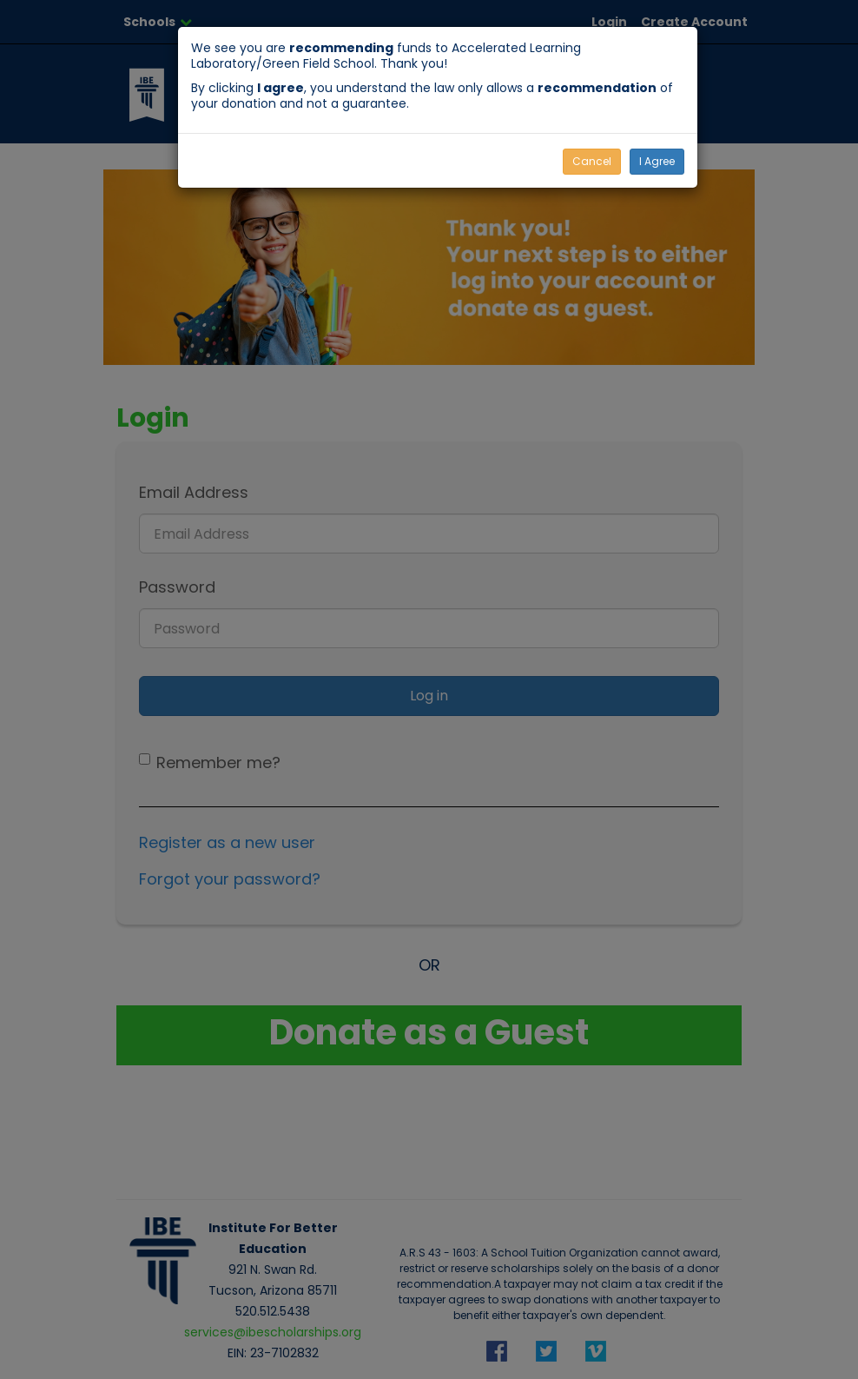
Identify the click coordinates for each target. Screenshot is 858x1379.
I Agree (657, 161)
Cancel (591, 161)
